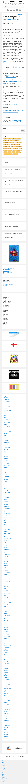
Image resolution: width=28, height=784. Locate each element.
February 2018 (7, 572)
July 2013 (6, 670)
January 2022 (6, 488)
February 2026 (7, 401)
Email (20, 10)
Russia (9, 138)
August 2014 (6, 647)
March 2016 (6, 613)
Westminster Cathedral (7, 272)
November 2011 (7, 706)
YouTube (11, 10)
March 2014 (6, 656)
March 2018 (6, 570)
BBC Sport (18, 67)
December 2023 (7, 447)
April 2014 (6, 654)
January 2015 (6, 638)
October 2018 (6, 558)
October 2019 (6, 536)
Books (16, 120)
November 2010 (7, 727)
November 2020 (7, 513)
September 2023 (7, 453)
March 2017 (6, 592)
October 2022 (6, 472)
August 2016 (6, 604)
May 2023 (6, 460)
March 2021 (6, 506)
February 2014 (7, 657)
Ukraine (12, 140)
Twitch (9, 152)
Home (3, 760)
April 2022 (6, 483)
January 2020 (6, 531)
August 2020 (6, 518)
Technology (12, 142)
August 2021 (6, 497)
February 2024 (7, 444)
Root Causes (15, 148)
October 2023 (6, 451)
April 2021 (6, 504)
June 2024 (6, 436)
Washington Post (7, 146)
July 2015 (6, 627)
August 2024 (6, 433)
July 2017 (6, 584)
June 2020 (6, 522)
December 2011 (7, 704)
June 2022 (6, 479)
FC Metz (5, 285)
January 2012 (6, 702)
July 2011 (6, 713)
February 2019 (7, 551)
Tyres (10, 148)
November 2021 (7, 492)
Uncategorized (7, 144)
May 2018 (6, 567)
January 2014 (6, 659)
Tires (5, 138)
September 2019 (7, 538)
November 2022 (7, 470)
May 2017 (6, 588)
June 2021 (6, 501)
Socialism (16, 140)
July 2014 (6, 649)
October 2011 (6, 707)
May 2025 (6, 417)
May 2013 (6, 674)
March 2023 (6, 463)
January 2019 (6, 552)
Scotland (20, 148)
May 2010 (6, 738)
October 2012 (6, 686)
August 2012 (6, 689)
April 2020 (6, 526)
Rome (5, 152)
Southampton (7, 140)
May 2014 (6, 652)
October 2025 (6, 408)
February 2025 (7, 422)
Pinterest (8, 10)
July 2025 (6, 413)
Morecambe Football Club (8, 282)
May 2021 (6, 502)
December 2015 (7, 618)
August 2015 (6, 625)
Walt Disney (6, 142)
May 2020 (6, 524)
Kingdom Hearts (6, 121)
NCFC (4, 288)
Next (24, 14)
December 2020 (7, 511)
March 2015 (6, 634)
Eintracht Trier (6, 286)
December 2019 (7, 533)
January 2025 (6, 424)
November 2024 (7, 428)
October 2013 (6, 665)
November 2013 (7, 663)
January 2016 (6, 616)
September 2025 (7, 410)
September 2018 (7, 559)
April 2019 (6, 547)
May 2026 (6, 396)
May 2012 (6, 695)
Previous (19, 14)
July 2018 (6, 563)
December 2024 (7, 426)
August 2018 (6, 561)
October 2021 (6, 494)
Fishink (4, 273)
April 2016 (6, 611)
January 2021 (6, 510)
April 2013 (6, 675)
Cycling (3, 765)
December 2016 (7, 597)
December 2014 (7, 640)
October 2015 (6, 622)
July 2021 (6, 499)
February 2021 (7, 508)
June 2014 (6, 650)
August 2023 (6, 454)
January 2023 (6, 467)
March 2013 (6, 677)
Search (4, 128)
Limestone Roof (15, 2)
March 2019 (6, 549)
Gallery (3, 769)
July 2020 (6, 520)
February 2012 (7, 700)
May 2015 (6, 631)
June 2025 (6, 415)
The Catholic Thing (7, 269)
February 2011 (7, 722)
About (3, 762)
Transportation (18, 138)
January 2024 (6, 445)
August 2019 (6, 540)
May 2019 (6, 545)
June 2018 (6, 565)
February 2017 (7, 593)
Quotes (18, 121)
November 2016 (7, 599)
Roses (15, 150)
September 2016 (7, 602)
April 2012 (6, 697)
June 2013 (6, 672)
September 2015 (7, 624)
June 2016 (6, 608)
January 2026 (6, 403)
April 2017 (6, 590)
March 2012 (6, 698)
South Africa (6, 150)
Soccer (14, 152)
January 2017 (6, 595)
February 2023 (7, 465)
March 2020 (6, 527)
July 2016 (6, 606)
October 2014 (6, 643)
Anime (13, 120)
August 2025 (6, 412)
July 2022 (6, 477)
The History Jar (6, 271)
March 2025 (6, 420)
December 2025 (7, 404)
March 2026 (6, 399)
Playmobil (15, 121)
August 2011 (6, 711)
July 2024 (6, 435)
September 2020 (7, 517)
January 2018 (6, 574)
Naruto (11, 121)
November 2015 (7, 620)
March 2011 (6, 720)
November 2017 (7, 577)
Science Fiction (18, 146)
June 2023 (6, 458)
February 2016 (7, 615)
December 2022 (7, 469)
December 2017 (7, 575)
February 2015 (7, 636)
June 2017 (6, 586)
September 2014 (7, 645)
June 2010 (6, 736)
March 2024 (6, 442)
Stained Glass (13, 144)
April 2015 (6, 633)
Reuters (6, 148)
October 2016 (6, 600)
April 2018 (6, 568)
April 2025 (6, 419)
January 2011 (6, 723)
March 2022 (6, 485)
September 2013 (7, 666)
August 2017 (6, 583)
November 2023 (7, 449)
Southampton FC (6, 281)
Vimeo (14, 10)
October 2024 (6, 429)
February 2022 (7, 486)
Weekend (22, 121)
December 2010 (7, 725)
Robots (18, 144)
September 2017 (7, 581)
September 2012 (7, 688)
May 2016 (6, 609)
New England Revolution (8, 284)
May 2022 (6, 481)
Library (3, 768)
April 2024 (6, 440)
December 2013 (7, 661)
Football (19, 120)
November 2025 (7, 406)
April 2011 (6, 718)
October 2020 (6, 515)
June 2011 (6, 714)
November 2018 (7, 556)
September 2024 (7, 431)
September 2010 (7, 730)
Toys (11, 150)
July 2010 (6, 734)
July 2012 (6, 691)
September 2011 (7, 709)
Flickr (17, 10)
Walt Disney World (18, 142)
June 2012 (6, 693)
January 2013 (6, 681)
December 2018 (7, 554)
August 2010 (6, 732)
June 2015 (6, 629)
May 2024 (6, 438)
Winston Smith (16, 19)
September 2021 (7, 495)
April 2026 (6, 397)
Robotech (18, 152)
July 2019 (6, 542)
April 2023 (6, 461)
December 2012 (7, 682)
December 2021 (7, 490)
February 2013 (7, 679)
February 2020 (7, 529)
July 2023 (6, 456)
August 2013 (6, 668)
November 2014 (7, 641)
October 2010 (6, 729)
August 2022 (6, 476)
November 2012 (7, 684)
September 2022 (7, 474)
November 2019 (7, 535)
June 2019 (6, 543)
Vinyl (13, 138)
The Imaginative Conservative (9, 268)
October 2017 (6, 579)
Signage (13, 146)
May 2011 (6, 716)
